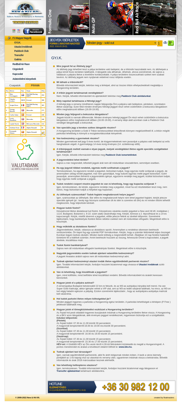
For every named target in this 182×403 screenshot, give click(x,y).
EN (18, 31)
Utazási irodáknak (148, 264)
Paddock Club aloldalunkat (136, 96)
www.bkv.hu (125, 347)
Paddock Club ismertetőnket (121, 155)
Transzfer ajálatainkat (68, 371)
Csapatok (14, 85)
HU (13, 31)
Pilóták (35, 85)
